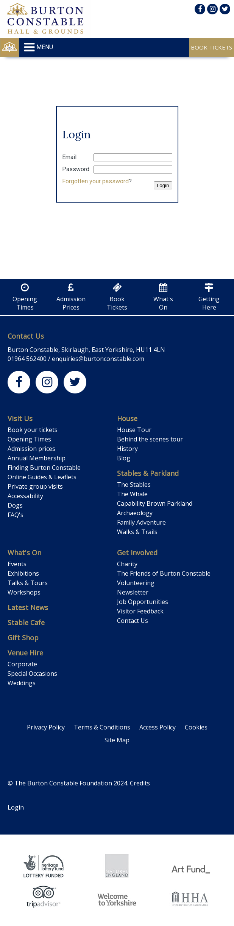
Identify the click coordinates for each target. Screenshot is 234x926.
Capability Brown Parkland (154, 503)
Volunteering (135, 583)
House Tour (134, 430)
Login (16, 807)
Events (17, 564)
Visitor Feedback (140, 611)
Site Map (117, 740)
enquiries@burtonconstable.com (98, 359)
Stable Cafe (26, 622)
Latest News (28, 607)
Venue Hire (25, 653)
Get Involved (137, 552)
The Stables (134, 484)
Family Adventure (141, 522)
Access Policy (157, 727)
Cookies (196, 727)
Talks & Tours (28, 583)
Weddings (22, 683)
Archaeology (135, 513)
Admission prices (31, 448)
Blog (123, 458)
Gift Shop (23, 637)
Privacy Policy (46, 727)
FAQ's (15, 515)
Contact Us (26, 336)
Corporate (22, 664)
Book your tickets (33, 430)
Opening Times (29, 439)
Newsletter (132, 592)
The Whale (132, 494)
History (127, 448)
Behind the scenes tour (150, 439)
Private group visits (35, 486)
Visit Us (20, 418)
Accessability (25, 496)
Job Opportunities (142, 601)
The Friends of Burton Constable (164, 573)
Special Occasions (32, 673)
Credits (140, 783)
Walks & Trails (137, 532)
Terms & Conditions (102, 727)
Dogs (15, 505)
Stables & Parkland (148, 473)
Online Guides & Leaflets (42, 477)
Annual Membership (37, 458)
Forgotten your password (95, 181)
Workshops (24, 592)
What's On (24, 552)
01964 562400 (27, 359)
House (127, 418)
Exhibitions (23, 573)
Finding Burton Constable (44, 467)
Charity (127, 564)
